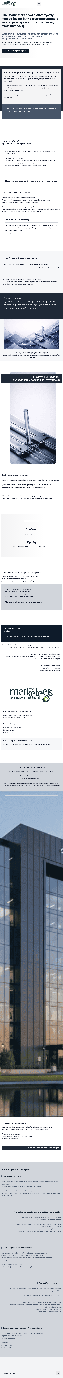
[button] (58, 1373)
